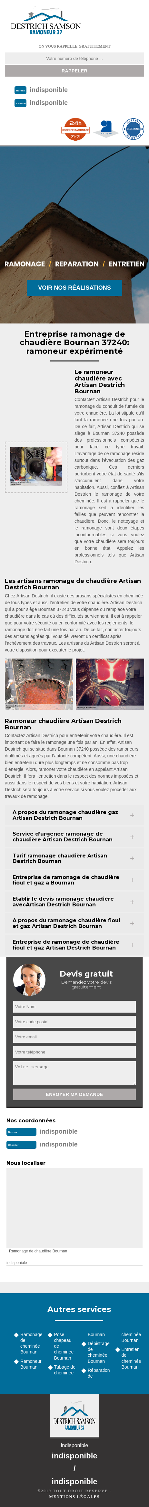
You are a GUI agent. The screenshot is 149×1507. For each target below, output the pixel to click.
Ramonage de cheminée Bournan (31, 1343)
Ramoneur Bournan (30, 1364)
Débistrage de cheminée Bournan (99, 1352)
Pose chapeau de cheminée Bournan (64, 1346)
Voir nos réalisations (74, 288)
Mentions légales (74, 1496)
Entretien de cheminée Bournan (131, 1358)
